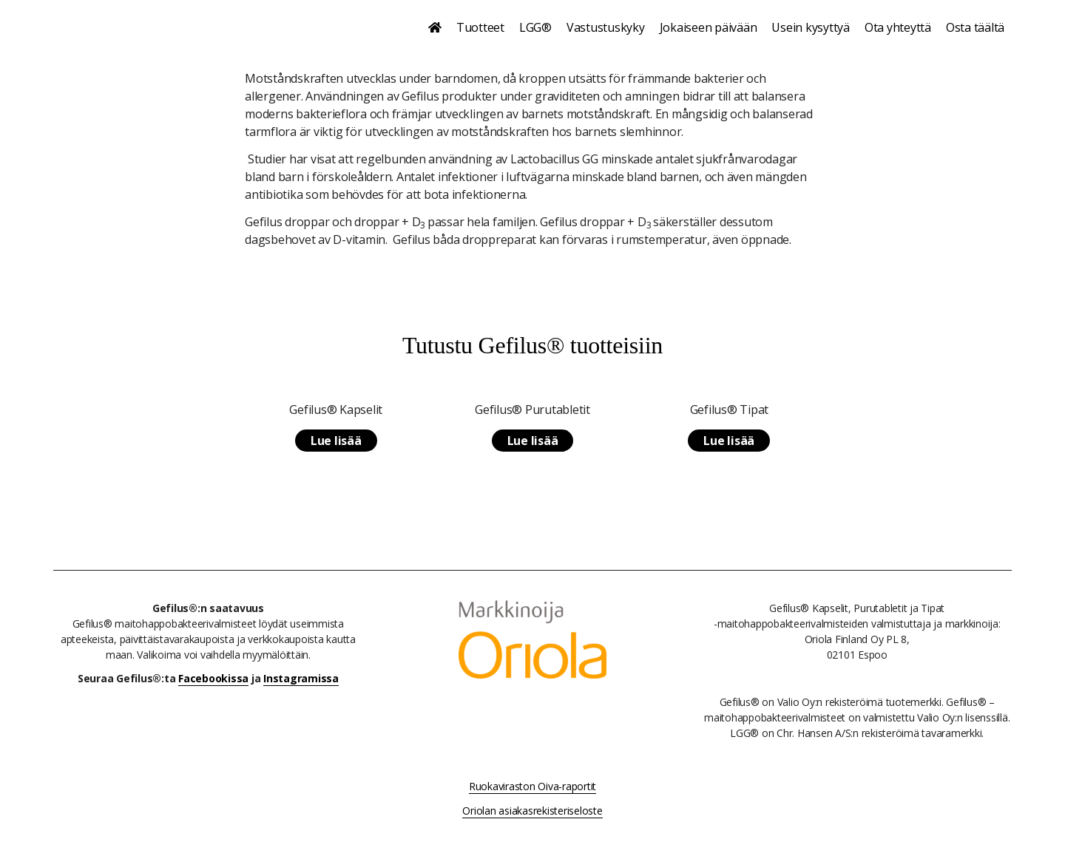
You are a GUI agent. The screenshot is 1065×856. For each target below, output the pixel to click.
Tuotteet (480, 27)
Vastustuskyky (606, 27)
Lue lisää (336, 440)
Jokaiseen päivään (708, 27)
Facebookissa (213, 678)
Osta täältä (975, 27)
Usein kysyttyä (810, 27)
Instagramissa (301, 678)
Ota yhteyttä (898, 27)
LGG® (535, 27)
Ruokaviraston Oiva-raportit (532, 786)
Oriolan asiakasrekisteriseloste (532, 811)
